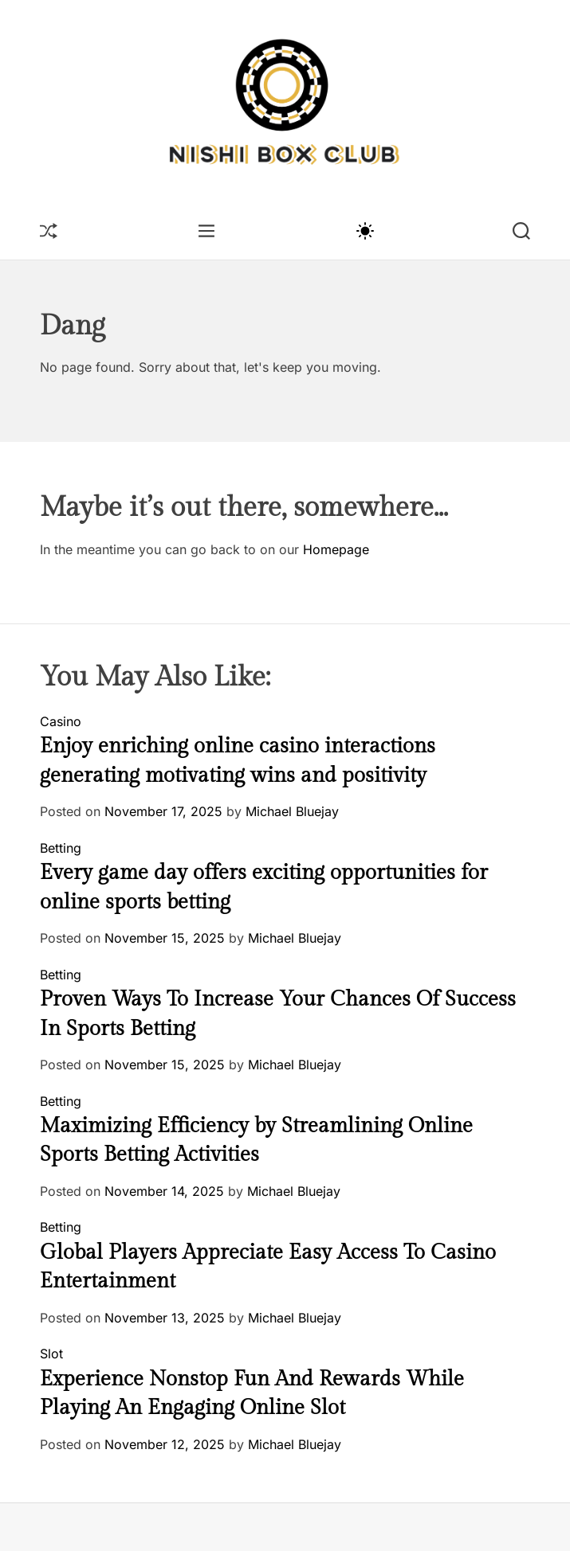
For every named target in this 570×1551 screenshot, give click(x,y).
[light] (364, 230)
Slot (51, 1354)
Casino (60, 721)
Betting (60, 848)
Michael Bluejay (292, 811)
